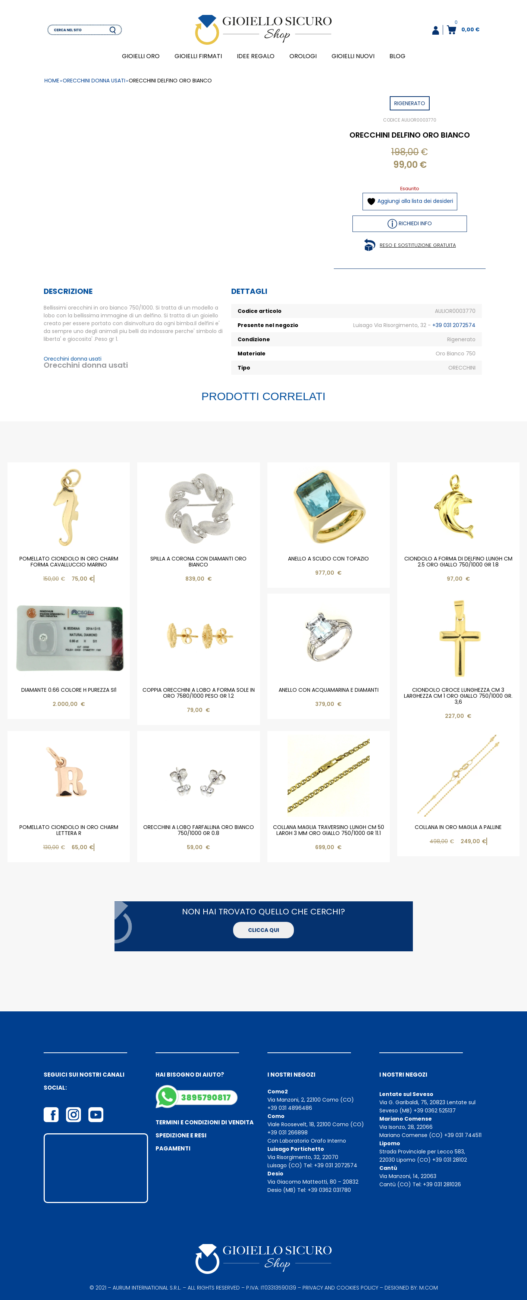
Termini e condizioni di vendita (205, 1122)
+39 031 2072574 (454, 325)
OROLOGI (303, 56)
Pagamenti (173, 1148)
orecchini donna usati (94, 80)
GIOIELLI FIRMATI (198, 56)
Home (51, 80)
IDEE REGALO (256, 56)
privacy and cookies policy (340, 1287)
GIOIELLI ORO (141, 56)
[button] (435, 30)
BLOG (397, 56)
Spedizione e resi (181, 1135)
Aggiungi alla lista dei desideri (410, 201)
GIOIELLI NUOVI (353, 56)
